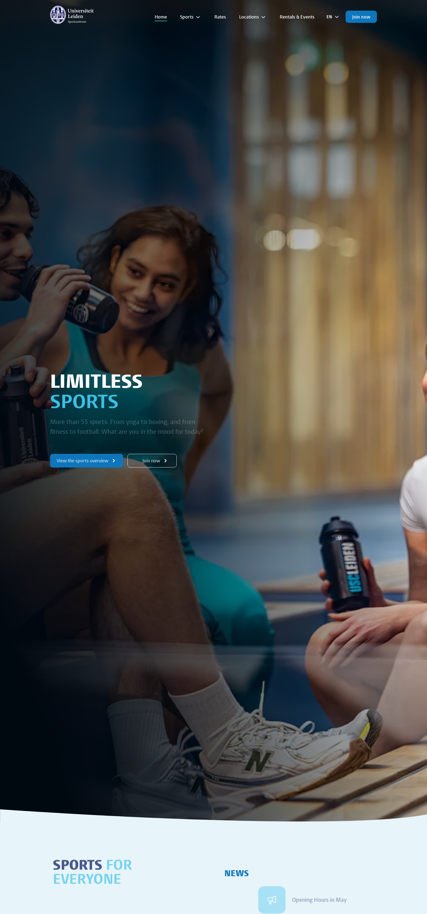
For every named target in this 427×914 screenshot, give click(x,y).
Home (161, 17)
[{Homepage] (72, 14)
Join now (361, 17)
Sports (190, 17)
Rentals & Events (297, 17)
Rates (220, 17)
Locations (253, 17)
